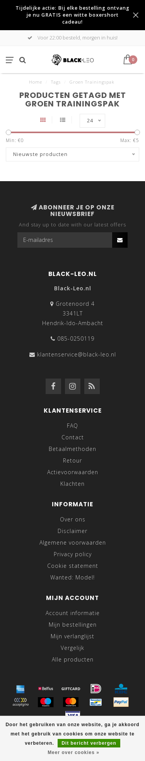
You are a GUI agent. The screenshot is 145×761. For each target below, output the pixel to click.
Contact (72, 437)
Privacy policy (73, 554)
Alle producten (73, 659)
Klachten (72, 483)
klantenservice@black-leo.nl (76, 354)
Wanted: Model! (72, 577)
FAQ (72, 425)
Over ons (72, 519)
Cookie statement (72, 565)
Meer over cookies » (73, 752)
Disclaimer (72, 531)
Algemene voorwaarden (72, 542)
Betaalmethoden (72, 448)
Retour (72, 460)
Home (35, 82)
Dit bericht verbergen (88, 743)
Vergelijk (72, 647)
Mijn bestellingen (73, 624)
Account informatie (73, 613)
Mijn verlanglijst (72, 636)
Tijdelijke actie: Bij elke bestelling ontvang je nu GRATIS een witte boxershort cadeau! (72, 15)
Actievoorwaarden (72, 472)
